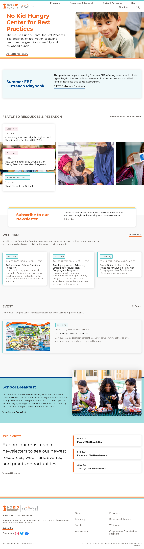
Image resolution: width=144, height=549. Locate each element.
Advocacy (79, 519)
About (77, 513)
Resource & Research (121, 519)
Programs (114, 513)
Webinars (114, 525)
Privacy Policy (28, 543)
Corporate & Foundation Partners (123, 532)
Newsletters (81, 531)
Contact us (8, 533)
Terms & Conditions (10, 543)
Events (78, 525)
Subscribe (7, 528)
